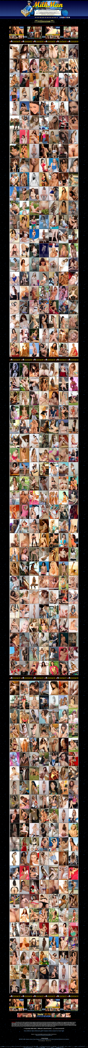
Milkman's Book (30, 1030)
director (46, 1047)
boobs (52, 1047)
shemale (31, 1047)
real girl (57, 1047)
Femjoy (37, 1039)
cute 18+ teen (54, 1047)
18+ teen (33, 1046)
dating (43, 1046)
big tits (76, 1046)
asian (37, 1046)
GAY (60, 1046)
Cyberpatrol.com (49, 1035)
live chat (21, 1046)
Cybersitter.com (44, 1035)
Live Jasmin (65, 1039)
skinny (87, 1046)
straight (3, 1046)
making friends (47, 1046)
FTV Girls (52, 1039)
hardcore (50, 1047)
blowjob (15, 1046)
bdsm (71, 1046)
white (24, 1047)
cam (66, 1046)
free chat (54, 1046)
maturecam (27, 1047)
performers (18, 1046)
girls (0, 1046)
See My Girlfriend (58, 1039)
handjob (38, 1046)
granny (59, 1046)
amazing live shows (33, 1047)
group (77, 1046)
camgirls (51, 1046)
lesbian (63, 1047)
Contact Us (55, 1030)
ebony (64, 1046)
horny (70, 1046)
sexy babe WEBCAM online (8, 1046)
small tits (82, 1046)
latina (63, 1046)
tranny (35, 1047)
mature (24, 1046)
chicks (57, 1046)
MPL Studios (26, 1039)
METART (21, 1039)
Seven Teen (32, 1039)
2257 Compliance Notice (46, 1030)
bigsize (67, 1046)
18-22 (79, 1046)
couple (27, 1046)
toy (47, 1047)
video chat (61, 1047)
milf (84, 1046)
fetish (13, 1046)
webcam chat (73, 1046)
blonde (41, 1046)
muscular (85, 1046)
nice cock (43, 1047)
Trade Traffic (61, 1030)
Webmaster (37, 1030)
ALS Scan (42, 1039)
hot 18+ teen (39, 1047)
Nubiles (47, 1039)
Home (25, 1030)
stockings (30, 1046)
